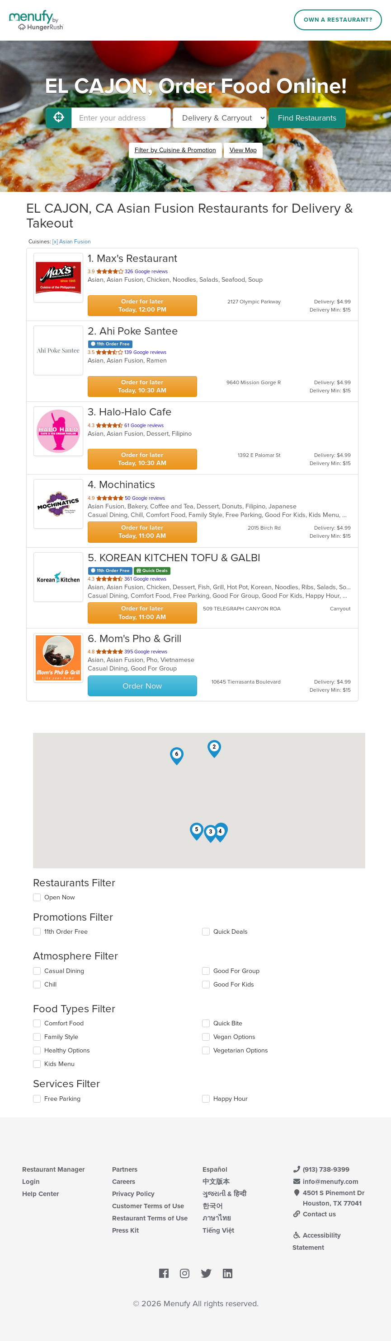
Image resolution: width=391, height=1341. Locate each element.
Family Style (61, 1037)
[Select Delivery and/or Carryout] (220, 117)
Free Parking (62, 1099)
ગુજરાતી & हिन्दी (224, 1194)
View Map (243, 150)
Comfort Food (64, 1023)
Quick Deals (230, 932)
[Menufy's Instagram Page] (184, 1274)
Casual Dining (64, 971)
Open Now (59, 897)
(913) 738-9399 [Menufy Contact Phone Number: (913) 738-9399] (320, 1169)
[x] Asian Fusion (71, 241)
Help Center (40, 1194)
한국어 (213, 1206)
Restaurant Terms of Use (150, 1218)
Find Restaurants (307, 118)
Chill (50, 984)
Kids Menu (59, 1064)
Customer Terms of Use (148, 1206)
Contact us (314, 1214)
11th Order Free (66, 932)
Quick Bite (227, 1023)
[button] (214, 749)
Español (215, 1169)
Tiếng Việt (218, 1230)
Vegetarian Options (240, 1050)
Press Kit (125, 1230)
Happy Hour (230, 1099)
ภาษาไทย (217, 1218)
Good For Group (236, 971)
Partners (124, 1169)
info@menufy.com (325, 1182)
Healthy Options (67, 1050)
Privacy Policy (133, 1194)
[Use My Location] (59, 117)
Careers (123, 1182)
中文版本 (216, 1182)
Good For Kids (233, 984)
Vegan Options (234, 1037)
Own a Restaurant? (338, 19)
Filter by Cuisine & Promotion (175, 150)
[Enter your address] (121, 117)
